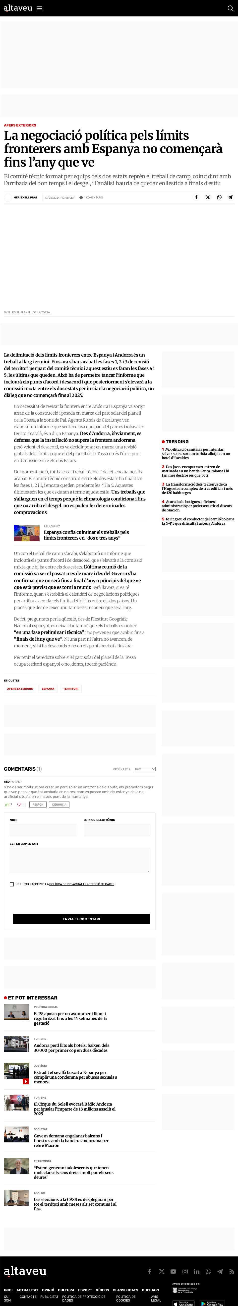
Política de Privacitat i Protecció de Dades (81, 884)
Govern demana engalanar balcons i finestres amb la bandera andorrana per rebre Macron (71, 1141)
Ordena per (121, 769)
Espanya (48, 688)
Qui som (7, 1298)
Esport (85, 1290)
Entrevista (42, 1161)
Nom (13, 820)
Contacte (28, 1297)
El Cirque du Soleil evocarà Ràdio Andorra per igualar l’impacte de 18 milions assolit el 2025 (74, 1109)
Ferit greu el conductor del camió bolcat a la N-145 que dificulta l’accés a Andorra (198, 521)
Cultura (66, 1290)
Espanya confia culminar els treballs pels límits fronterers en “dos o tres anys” (86, 535)
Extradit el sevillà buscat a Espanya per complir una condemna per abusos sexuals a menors (75, 1077)
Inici (8, 1290)
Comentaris (93, 197)
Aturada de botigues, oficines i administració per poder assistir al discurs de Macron (197, 505)
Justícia (40, 1065)
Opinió (48, 1290)
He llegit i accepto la (62, 884)
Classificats (125, 1290)
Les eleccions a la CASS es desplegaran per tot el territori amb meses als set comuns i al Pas (75, 1204)
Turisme (40, 1039)
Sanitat (40, 1192)
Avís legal (156, 1298)
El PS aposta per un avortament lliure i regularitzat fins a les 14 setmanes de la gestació (70, 1018)
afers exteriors (20, 688)
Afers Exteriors (20, 125)
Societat (40, 1129)
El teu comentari (24, 844)
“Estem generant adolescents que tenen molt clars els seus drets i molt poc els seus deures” (74, 1173)
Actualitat (27, 1290)
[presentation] (47, 904)
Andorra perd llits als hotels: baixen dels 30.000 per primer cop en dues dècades (71, 1048)
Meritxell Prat (25, 197)
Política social (46, 1007)
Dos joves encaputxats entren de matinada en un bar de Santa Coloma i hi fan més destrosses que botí (195, 471)
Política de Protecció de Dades (84, 1298)
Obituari (150, 1290)
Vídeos (102, 1290)
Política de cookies (126, 1298)
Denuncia (59, 804)
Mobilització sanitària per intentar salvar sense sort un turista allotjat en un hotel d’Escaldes (196, 453)
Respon (38, 804)
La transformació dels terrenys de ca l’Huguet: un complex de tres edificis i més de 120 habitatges (197, 488)
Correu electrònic (99, 820)
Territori (70, 688)
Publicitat (49, 1297)
